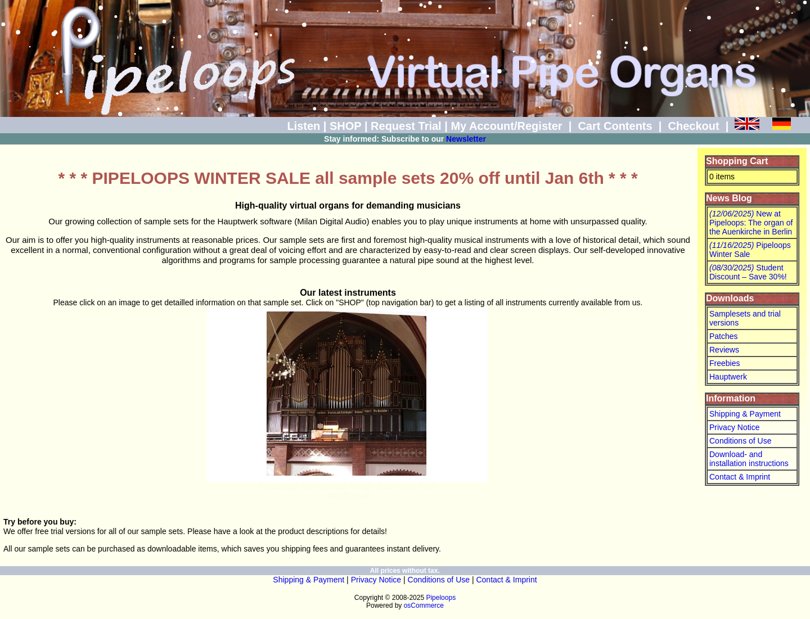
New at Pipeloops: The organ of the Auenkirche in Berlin (751, 222)
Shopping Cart (737, 161)
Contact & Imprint (739, 476)
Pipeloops (441, 598)
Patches (723, 336)
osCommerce (424, 605)
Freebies (724, 363)
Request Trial (406, 126)
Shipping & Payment (745, 413)
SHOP (345, 126)
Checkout (693, 126)
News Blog (729, 198)
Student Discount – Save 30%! (748, 272)
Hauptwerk (728, 376)
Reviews (724, 349)
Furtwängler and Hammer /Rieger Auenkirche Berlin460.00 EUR (348, 491)
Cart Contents (615, 126)
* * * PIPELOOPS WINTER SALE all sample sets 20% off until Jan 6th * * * (348, 178)
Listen (303, 126)
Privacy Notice (734, 427)
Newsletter (466, 138)
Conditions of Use (740, 440)
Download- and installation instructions (749, 459)
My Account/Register (506, 126)
